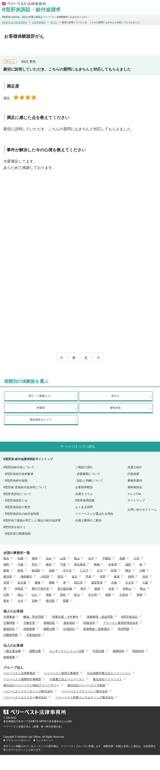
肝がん (115, 395)
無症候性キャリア (40, 419)
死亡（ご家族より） (41, 395)
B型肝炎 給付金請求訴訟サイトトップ (28, 459)
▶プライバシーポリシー (17, 740)
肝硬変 (41, 407)
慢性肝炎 (115, 407)
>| (98, 357)
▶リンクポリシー (43, 740)
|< (61, 357)
